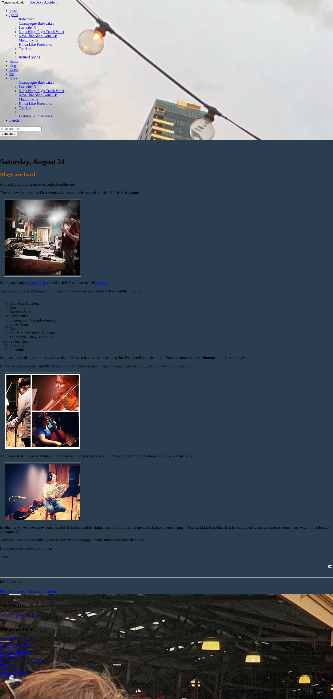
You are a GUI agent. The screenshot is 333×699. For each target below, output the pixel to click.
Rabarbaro (26, 19)
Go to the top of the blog (45, 592)
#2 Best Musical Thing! (17, 648)
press (13, 78)
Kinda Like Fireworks (35, 44)
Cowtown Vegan (12, 673)
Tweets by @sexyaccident (19, 615)
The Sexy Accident (43, 2)
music (13, 11)
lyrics (13, 15)
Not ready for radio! (15, 652)
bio (11, 74)
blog (12, 65)
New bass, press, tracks (17, 643)
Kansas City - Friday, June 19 (22, 660)
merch (14, 120)
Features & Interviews (35, 116)
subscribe (8, 133)
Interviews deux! (12, 656)
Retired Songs (29, 57)
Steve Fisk (38, 283)
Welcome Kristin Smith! (18, 669)
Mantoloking (28, 40)
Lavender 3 (27, 28)
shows (14, 61)
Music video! (10, 677)
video (13, 70)
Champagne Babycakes (36, 23)
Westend (101, 283)
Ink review (8, 664)
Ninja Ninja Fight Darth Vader (41, 32)
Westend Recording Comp (19, 639)
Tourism (25, 49)
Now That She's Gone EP (38, 36)
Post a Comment (12, 592)
